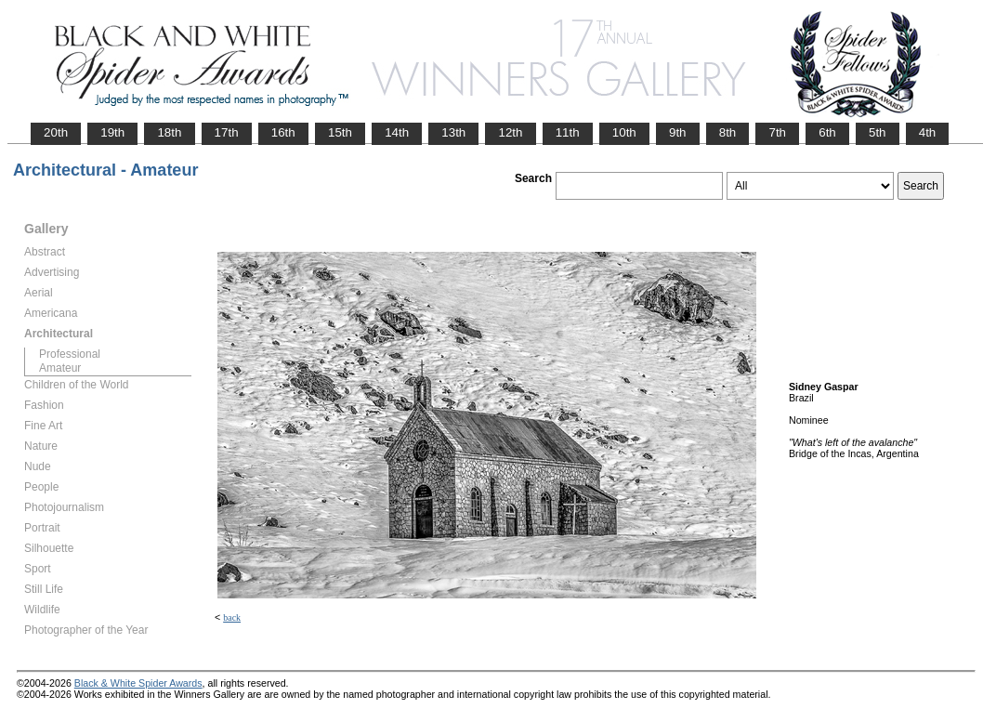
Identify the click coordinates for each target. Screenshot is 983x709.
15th (340, 132)
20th (55, 132)
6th (827, 132)
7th (777, 132)
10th (624, 132)
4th (928, 132)
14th (396, 132)
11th (567, 132)
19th (112, 132)
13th (453, 132)
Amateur (60, 367)
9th (678, 132)
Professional (69, 354)
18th (169, 132)
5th (877, 132)
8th (728, 132)
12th (510, 132)
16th (283, 132)
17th (226, 132)
